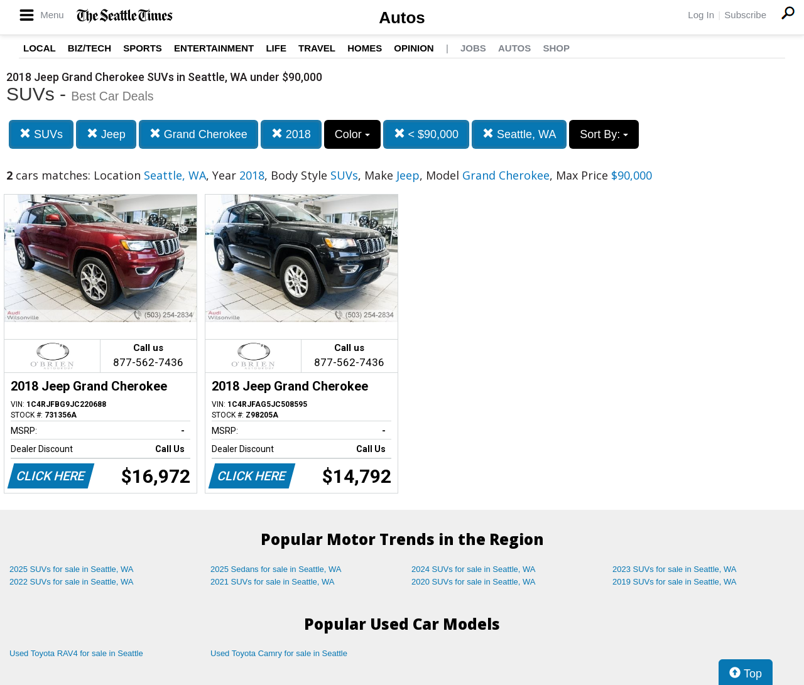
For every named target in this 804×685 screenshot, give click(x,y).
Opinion (413, 48)
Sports (142, 48)
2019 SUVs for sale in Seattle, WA (674, 581)
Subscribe (745, 14)
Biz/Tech (89, 48)
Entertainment (214, 48)
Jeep (106, 134)
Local (39, 48)
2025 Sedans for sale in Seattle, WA (275, 569)
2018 (291, 134)
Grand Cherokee (198, 134)
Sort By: (604, 134)
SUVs (41, 134)
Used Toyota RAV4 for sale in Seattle (76, 653)
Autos (402, 17)
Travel (316, 48)
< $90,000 (426, 134)
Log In (701, 14)
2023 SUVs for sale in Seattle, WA (674, 569)
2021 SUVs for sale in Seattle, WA (272, 581)
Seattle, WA (519, 134)
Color (352, 134)
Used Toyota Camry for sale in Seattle (278, 653)
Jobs (473, 48)
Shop (556, 48)
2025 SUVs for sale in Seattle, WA (71, 569)
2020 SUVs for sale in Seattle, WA (473, 581)
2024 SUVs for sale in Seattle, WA (473, 569)
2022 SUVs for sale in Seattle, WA (71, 581)
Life (276, 48)
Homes (364, 48)
